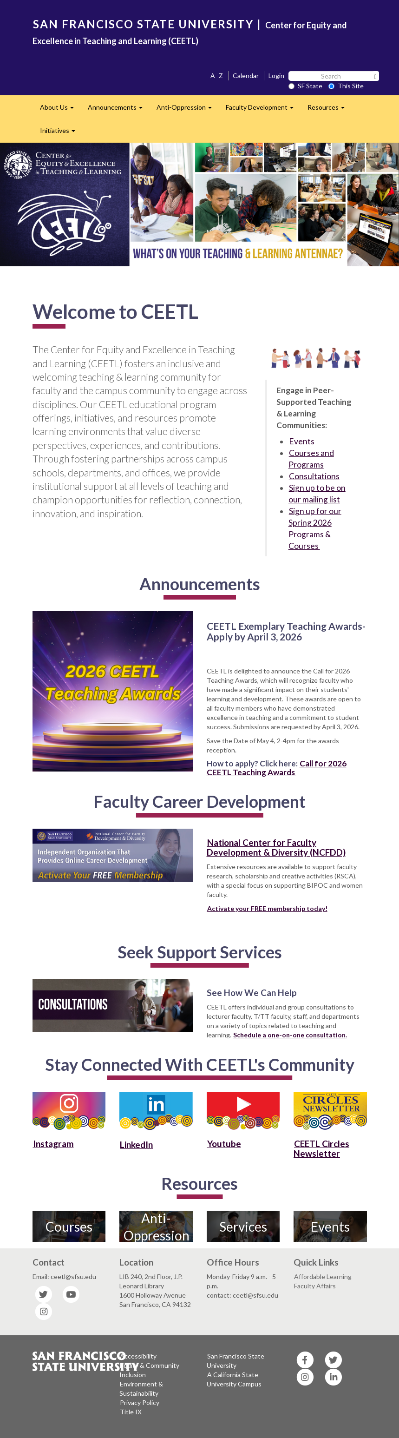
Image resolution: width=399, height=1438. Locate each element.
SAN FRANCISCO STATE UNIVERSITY (143, 24)
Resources (329, 110)
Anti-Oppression (188, 110)
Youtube (224, 1143)
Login (276, 75)
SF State (305, 86)
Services (243, 1226)
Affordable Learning (323, 1276)
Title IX (131, 1412)
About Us (60, 110)
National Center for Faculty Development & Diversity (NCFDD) (276, 847)
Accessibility (138, 1356)
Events (301, 441)
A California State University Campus (234, 1379)
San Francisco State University (235, 1360)
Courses (69, 1226)
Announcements (119, 110)
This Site (346, 86)
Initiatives (61, 133)
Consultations (314, 476)
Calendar (246, 75)
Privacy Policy (139, 1402)
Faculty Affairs (315, 1286)
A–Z (216, 75)
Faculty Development (263, 110)
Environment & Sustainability (141, 1388)
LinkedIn (136, 1144)
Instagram (53, 1143)
